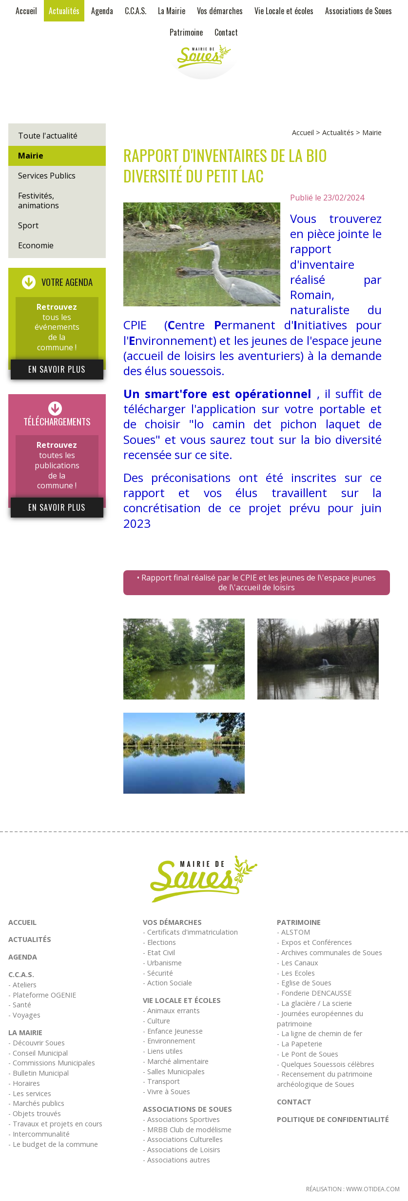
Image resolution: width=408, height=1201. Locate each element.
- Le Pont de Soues (307, 1054)
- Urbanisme (162, 962)
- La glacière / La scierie (314, 1003)
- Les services (29, 1093)
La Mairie (171, 11)
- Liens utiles (163, 1051)
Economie (36, 245)
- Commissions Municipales (51, 1062)
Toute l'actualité (48, 135)
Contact (226, 32)
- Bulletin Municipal (38, 1073)
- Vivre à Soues (166, 1091)
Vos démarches (220, 11)
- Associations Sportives (181, 1119)
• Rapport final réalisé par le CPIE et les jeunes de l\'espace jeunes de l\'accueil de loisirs (256, 582)
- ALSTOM (293, 932)
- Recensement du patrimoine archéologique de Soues (324, 1079)
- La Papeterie (299, 1043)
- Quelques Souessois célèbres (325, 1064)
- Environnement (169, 1040)
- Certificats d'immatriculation (190, 932)
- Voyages (24, 1015)
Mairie (30, 155)
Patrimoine (186, 32)
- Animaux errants (171, 1010)
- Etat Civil (159, 952)
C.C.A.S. (135, 11)
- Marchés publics (36, 1103)
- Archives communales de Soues (329, 952)
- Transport (161, 1081)
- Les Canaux (297, 962)
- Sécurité (158, 973)
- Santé (19, 1004)
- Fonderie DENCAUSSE (314, 993)
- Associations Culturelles (183, 1139)
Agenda (102, 11)
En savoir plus (56, 369)
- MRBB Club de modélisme (187, 1129)
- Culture (156, 1020)
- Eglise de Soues (304, 982)
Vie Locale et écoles (283, 11)
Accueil (26, 11)
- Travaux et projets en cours (55, 1123)
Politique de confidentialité (333, 1119)
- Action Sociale (167, 982)
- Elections (159, 942)
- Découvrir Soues (36, 1042)
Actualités (64, 11)
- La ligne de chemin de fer (319, 1033)
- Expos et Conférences (314, 942)
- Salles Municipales (174, 1071)
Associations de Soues (358, 11)
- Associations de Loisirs (181, 1149)
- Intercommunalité (39, 1134)
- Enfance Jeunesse (173, 1031)
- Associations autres (176, 1159)
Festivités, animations (38, 200)
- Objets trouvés (34, 1113)
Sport (28, 225)
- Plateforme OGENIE (42, 995)
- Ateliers (22, 984)
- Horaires (24, 1083)
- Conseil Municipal (38, 1053)
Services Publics (47, 175)
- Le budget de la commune (53, 1144)
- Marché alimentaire (176, 1061)
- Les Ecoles (296, 973)
